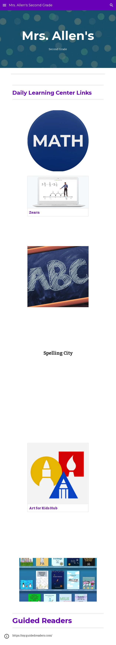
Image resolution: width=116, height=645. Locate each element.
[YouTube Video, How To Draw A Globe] (57, 407)
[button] (4, 5)
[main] (58, 39)
